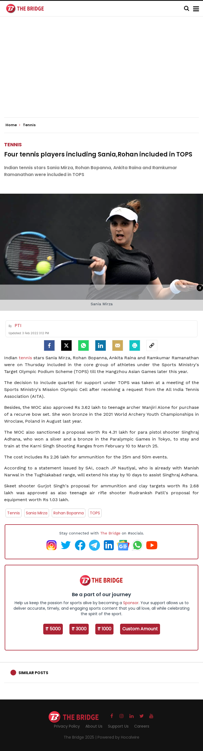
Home (13, 125)
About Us (93, 726)
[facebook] (49, 345)
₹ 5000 (53, 629)
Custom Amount (140, 629)
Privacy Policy (67, 726)
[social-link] (151, 345)
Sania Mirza (36, 513)
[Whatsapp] (83, 345)
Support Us (118, 726)
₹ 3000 (79, 629)
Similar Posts (33, 673)
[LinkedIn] (100, 345)
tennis (25, 357)
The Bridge (110, 533)
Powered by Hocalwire (118, 737)
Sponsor (131, 603)
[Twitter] (66, 345)
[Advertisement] (103, 71)
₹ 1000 (104, 629)
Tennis (13, 144)
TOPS (95, 513)
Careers (141, 726)
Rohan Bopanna (68, 513)
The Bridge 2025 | (81, 737)
